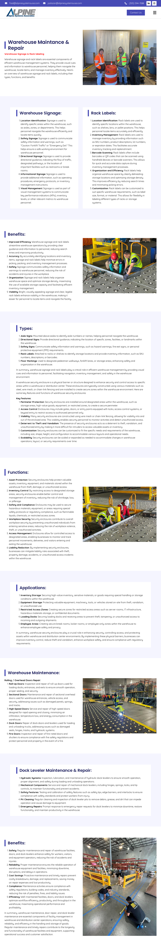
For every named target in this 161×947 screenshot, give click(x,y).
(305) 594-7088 (136, 3)
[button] (148, 3)
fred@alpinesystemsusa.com (24, 3)
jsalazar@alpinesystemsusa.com (65, 3)
